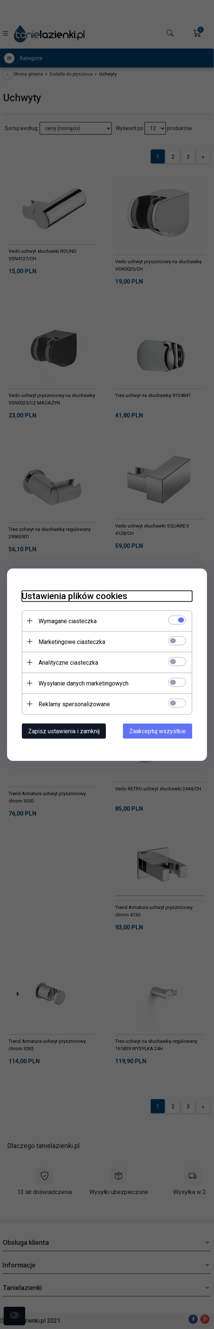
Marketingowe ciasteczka (72, 641)
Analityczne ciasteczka (68, 662)
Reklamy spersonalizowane (74, 703)
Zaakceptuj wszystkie (157, 730)
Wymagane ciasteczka (68, 620)
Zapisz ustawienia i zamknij (64, 730)
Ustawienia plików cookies (74, 596)
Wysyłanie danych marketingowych (83, 683)
